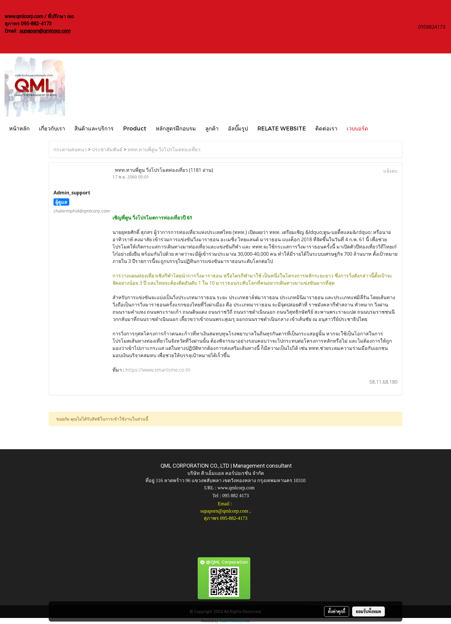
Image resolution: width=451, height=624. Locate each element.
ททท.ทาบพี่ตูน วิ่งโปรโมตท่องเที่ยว (164, 149)
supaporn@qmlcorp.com (44, 31)
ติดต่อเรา (326, 128)
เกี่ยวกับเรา (52, 128)
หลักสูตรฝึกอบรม (176, 128)
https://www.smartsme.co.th (157, 369)
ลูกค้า (212, 128)
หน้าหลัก (19, 128)
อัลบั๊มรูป (238, 128)
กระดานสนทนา (70, 149)
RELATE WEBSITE (281, 128)
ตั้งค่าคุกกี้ (336, 611)
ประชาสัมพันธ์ (107, 149)
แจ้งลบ (390, 171)
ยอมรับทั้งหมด (368, 611)
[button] (378, 128)
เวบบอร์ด (357, 128)
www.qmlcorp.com (236, 487)
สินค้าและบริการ (94, 128)
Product (134, 128)
